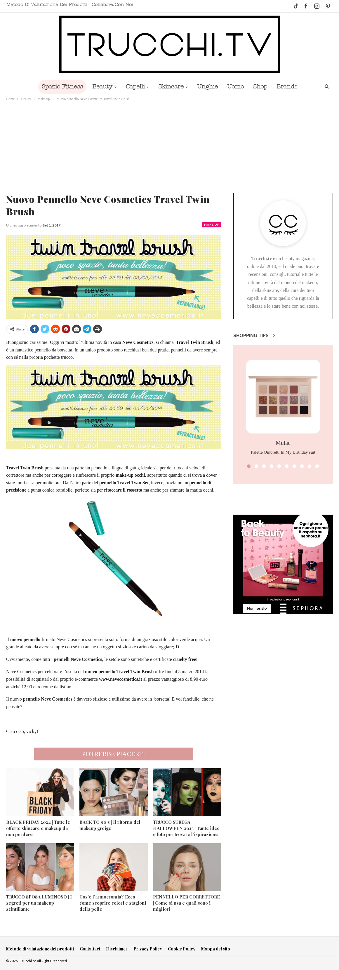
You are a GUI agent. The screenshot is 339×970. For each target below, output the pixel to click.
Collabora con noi (112, 4)
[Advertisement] (169, 146)
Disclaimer (117, 949)
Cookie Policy (181, 949)
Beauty (99, 86)
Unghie (208, 86)
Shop (263, 86)
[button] (249, 466)
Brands (291, 86)
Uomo (237, 86)
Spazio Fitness (58, 86)
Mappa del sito (215, 949)
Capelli (133, 86)
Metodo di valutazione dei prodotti (46, 4)
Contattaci (90, 949)
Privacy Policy (147, 949)
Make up (211, 224)
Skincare (170, 86)
